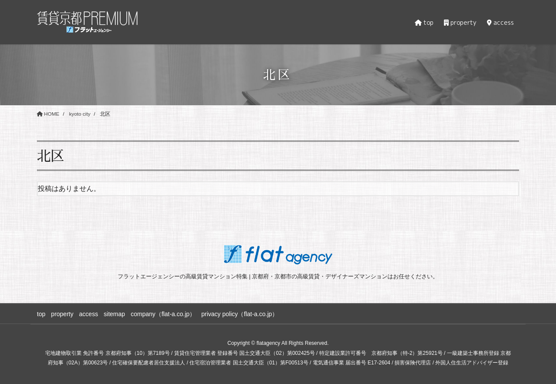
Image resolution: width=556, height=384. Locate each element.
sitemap (116, 313)
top (41, 313)
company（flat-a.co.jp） (166, 313)
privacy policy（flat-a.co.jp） (243, 313)
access (90, 313)
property (63, 313)
